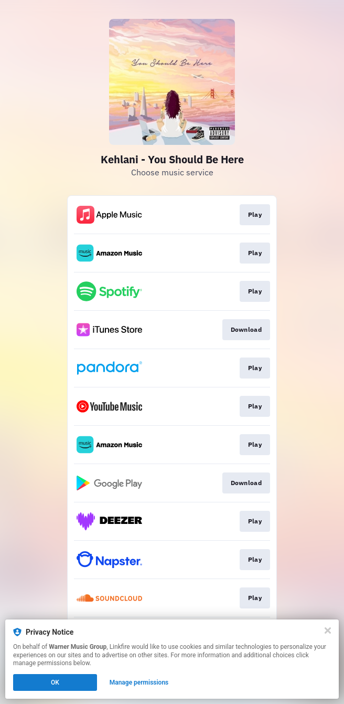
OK (55, 682)
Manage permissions (139, 682)
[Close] (327, 630)
